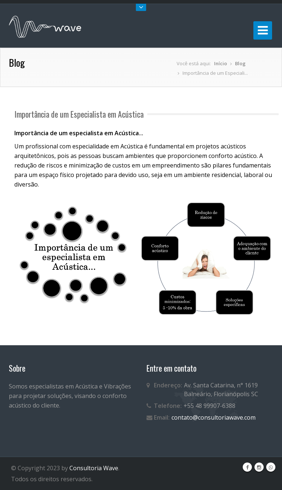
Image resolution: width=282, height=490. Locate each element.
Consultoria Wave (93, 468)
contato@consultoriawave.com (213, 417)
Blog (240, 63)
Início (220, 63)
